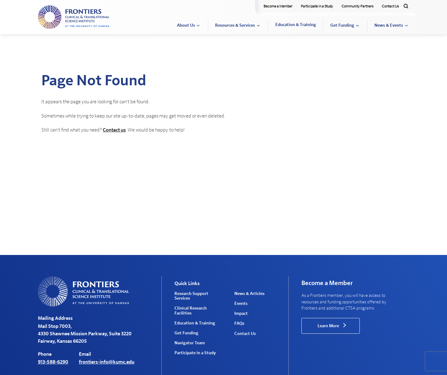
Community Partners (357, 6)
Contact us (114, 129)
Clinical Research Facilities (190, 310)
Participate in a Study (317, 6)
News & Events (388, 25)
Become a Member (278, 6)
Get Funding (342, 25)
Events (240, 303)
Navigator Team (189, 343)
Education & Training (295, 25)
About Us (186, 25)
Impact (241, 313)
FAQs (239, 323)
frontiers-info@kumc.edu (106, 361)
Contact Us (390, 6)
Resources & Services (235, 25)
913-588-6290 (53, 361)
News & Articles (249, 294)
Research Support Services (191, 296)
